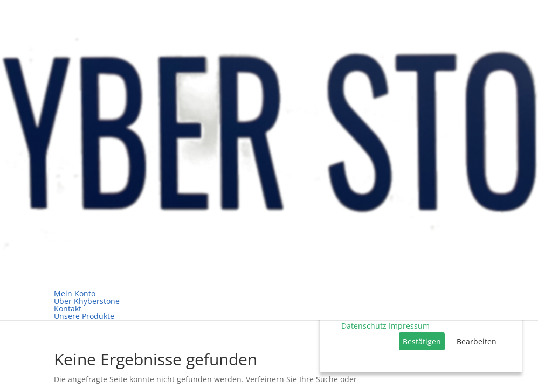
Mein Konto (74, 293)
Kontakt (67, 308)
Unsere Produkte (84, 316)
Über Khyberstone (87, 301)
